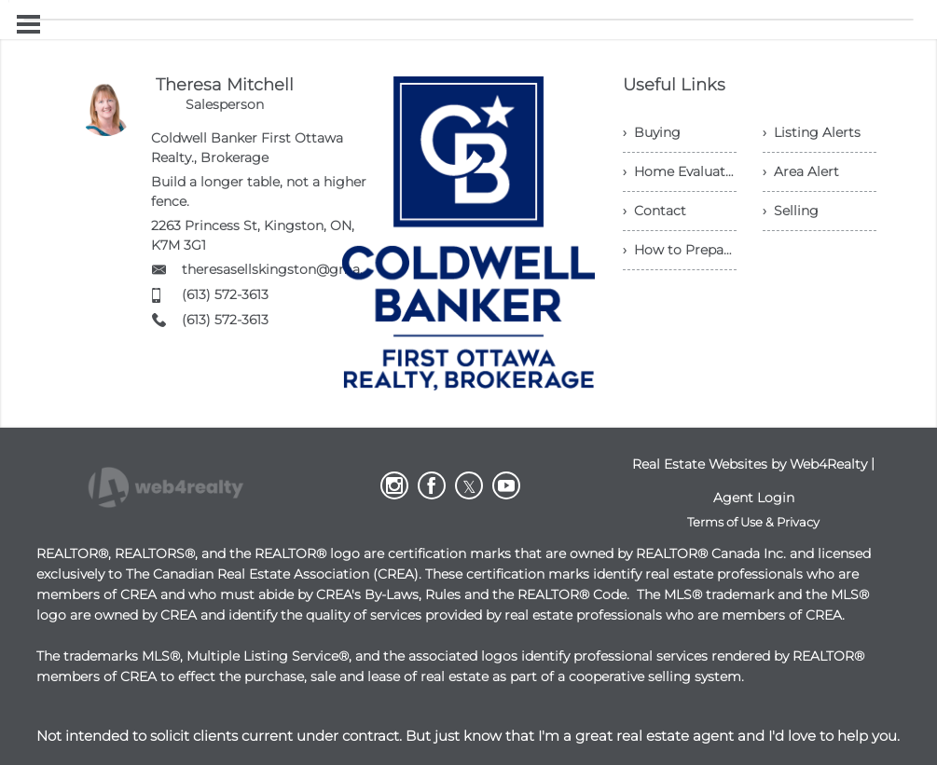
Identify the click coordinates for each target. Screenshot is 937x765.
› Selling (791, 210)
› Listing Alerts (812, 132)
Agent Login (753, 497)
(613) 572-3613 (225, 294)
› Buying (652, 132)
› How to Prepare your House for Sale (680, 249)
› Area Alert (801, 171)
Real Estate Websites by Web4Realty (749, 464)
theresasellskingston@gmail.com (291, 269)
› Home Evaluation (680, 171)
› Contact (654, 210)
